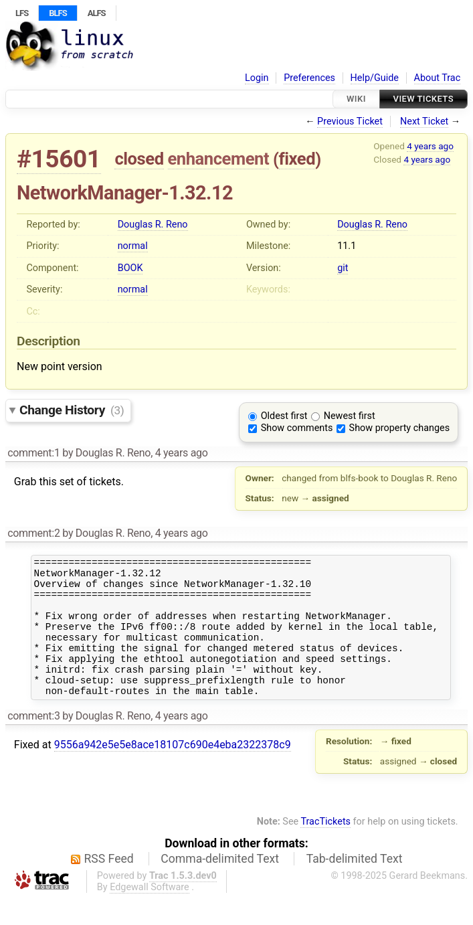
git (342, 268)
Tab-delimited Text (354, 885)
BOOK (130, 268)
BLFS (57, 13)
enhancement (219, 159)
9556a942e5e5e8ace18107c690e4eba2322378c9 (172, 770)
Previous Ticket (350, 121)
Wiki (356, 99)
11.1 (346, 246)
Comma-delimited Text (220, 885)
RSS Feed (109, 885)
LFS (21, 13)
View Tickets (423, 99)
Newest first (349, 416)
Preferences (309, 78)
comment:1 (33, 452)
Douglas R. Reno (153, 224)
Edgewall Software (149, 913)
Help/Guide (375, 78)
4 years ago (430, 146)
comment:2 (33, 533)
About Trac (437, 78)
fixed (297, 159)
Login (257, 78)
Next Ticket (424, 121)
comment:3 (33, 742)
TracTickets (325, 847)
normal (133, 246)
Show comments (297, 428)
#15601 (59, 159)
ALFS (97, 13)
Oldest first (284, 416)
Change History (71, 410)
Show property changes (399, 428)
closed (138, 159)
